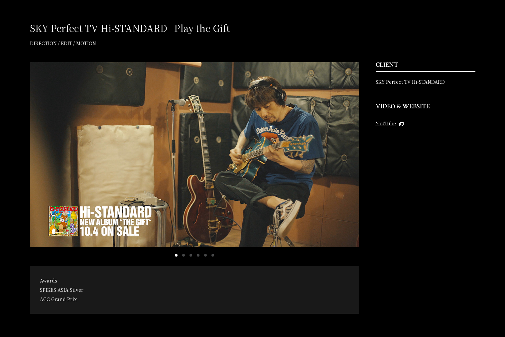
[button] (176, 255)
